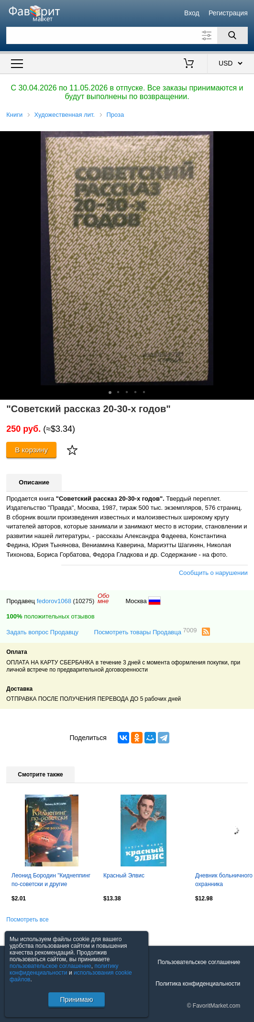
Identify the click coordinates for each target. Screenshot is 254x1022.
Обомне (104, 598)
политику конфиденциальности (64, 969)
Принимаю (76, 999)
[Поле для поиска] (126, 35)
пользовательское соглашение (50, 966)
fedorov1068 (54, 601)
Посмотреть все (27, 919)
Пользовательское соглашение (198, 962)
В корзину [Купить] (31, 450)
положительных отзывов (50, 616)
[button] (245, 139)
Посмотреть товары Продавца (145, 632)
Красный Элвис (123, 875)
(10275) (84, 601)
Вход (191, 13)
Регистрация (228, 13)
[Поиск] (232, 35)
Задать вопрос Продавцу (42, 632)
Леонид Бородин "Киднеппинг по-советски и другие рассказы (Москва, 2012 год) (50, 880)
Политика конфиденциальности (197, 983)
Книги (14, 114)
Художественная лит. (64, 114)
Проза (115, 114)
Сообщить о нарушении (213, 572)
